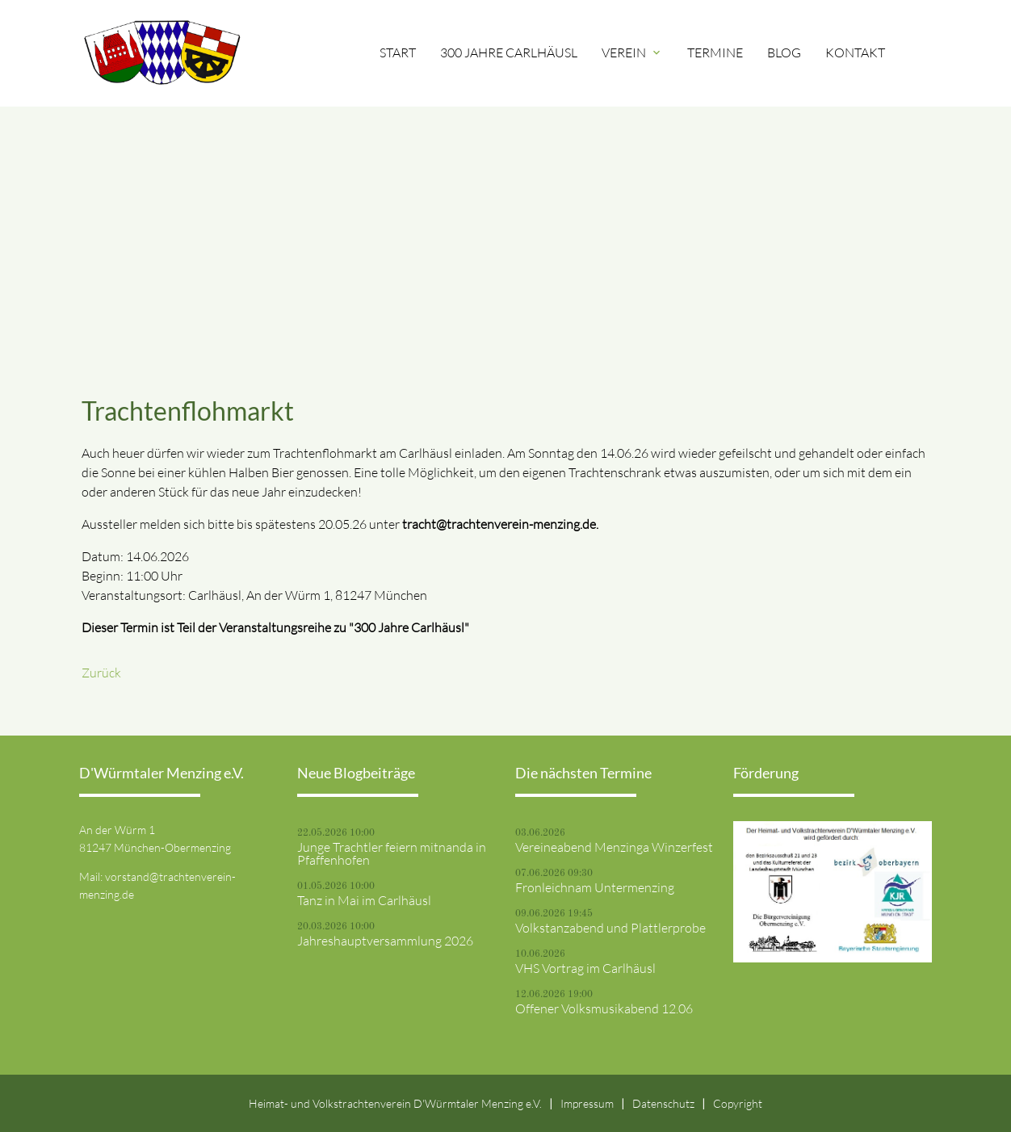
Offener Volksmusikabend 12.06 (604, 1008)
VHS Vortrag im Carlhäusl (585, 968)
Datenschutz (663, 1103)
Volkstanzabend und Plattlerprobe (610, 927)
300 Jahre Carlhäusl (508, 52)
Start (398, 52)
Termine (715, 52)
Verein (632, 52)
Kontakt (855, 52)
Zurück (101, 673)
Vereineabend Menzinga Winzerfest (614, 847)
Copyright (737, 1103)
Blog (784, 52)
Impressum (587, 1103)
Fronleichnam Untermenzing (594, 887)
